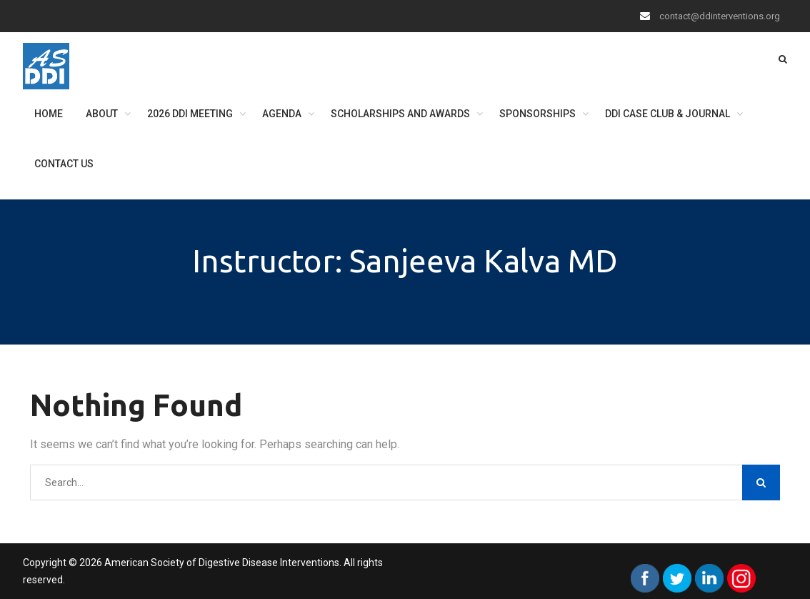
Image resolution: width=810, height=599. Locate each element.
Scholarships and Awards (400, 113)
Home (48, 113)
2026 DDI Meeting (190, 113)
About (102, 113)
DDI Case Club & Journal (667, 113)
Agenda (281, 113)
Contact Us (64, 163)
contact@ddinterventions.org (719, 16)
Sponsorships (537, 113)
